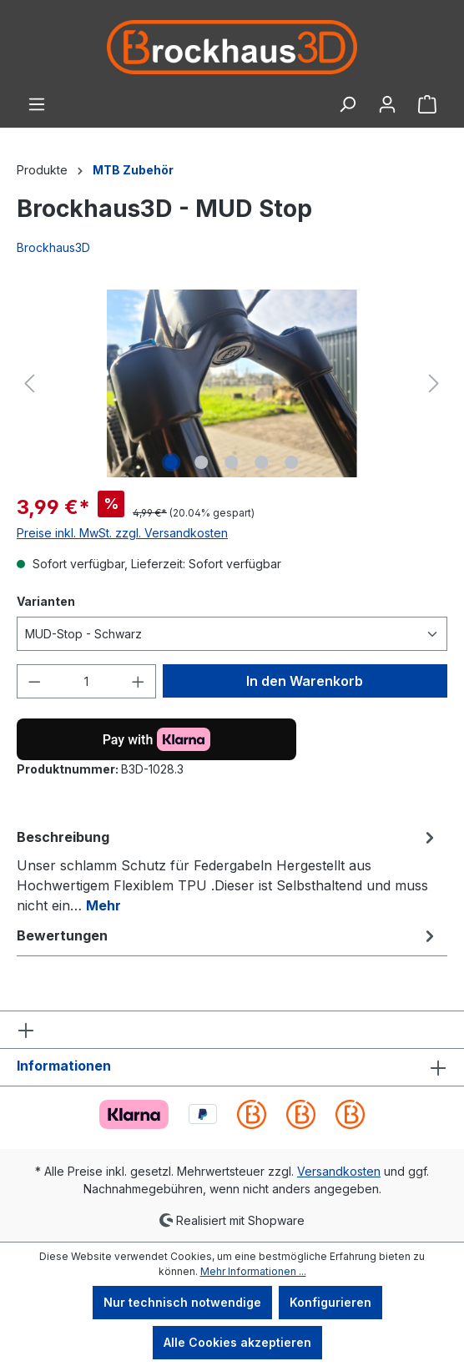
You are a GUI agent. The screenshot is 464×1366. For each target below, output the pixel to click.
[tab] (228, 870)
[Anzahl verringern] (34, 681)
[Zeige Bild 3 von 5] (232, 462)
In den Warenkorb (304, 681)
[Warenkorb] (427, 104)
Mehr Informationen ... (253, 1271)
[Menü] (37, 104)
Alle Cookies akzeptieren (237, 1342)
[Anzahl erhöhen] (138, 681)
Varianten (46, 600)
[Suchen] (347, 104)
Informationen (64, 1065)
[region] (232, 383)
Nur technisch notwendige (182, 1302)
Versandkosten (339, 1171)
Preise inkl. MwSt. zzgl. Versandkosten (122, 533)
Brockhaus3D (53, 247)
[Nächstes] (433, 383)
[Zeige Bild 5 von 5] (292, 462)
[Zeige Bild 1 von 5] (172, 462)
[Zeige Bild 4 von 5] (262, 462)
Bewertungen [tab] (228, 935)
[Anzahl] (87, 681)
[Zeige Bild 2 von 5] (202, 462)
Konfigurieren (330, 1302)
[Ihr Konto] (387, 104)
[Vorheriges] (29, 383)
